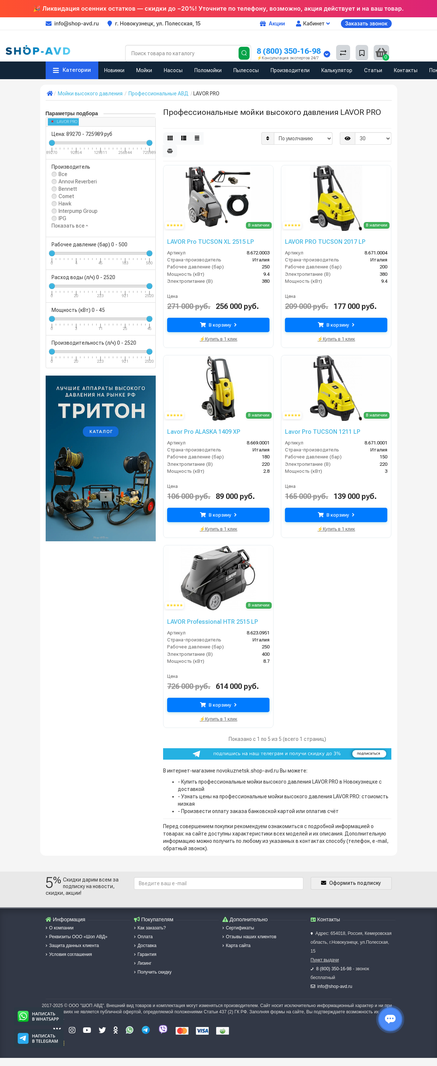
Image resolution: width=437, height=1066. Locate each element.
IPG (62, 218)
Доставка (145, 945)
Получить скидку (153, 972)
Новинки (114, 70)
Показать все (70, 226)
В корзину (218, 325)
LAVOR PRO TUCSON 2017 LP (322, 241)
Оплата (143, 936)
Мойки (144, 70)
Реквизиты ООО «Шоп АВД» (77, 936)
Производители (290, 70)
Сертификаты (238, 927)
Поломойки (208, 70)
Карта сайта (236, 945)
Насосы (173, 70)
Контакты (405, 70)
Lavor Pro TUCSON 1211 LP (319, 431)
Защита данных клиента (72, 945)
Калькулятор (336, 70)
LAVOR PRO (64, 121)
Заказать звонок (366, 23)
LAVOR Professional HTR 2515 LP (209, 621)
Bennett (68, 189)
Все (63, 174)
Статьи (373, 70)
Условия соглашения (69, 954)
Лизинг (143, 963)
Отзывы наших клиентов (249, 936)
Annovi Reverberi (78, 181)
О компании (60, 927)
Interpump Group (78, 211)
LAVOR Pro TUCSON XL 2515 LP (207, 241)
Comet (66, 196)
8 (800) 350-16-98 (289, 51)
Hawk (65, 204)
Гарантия (145, 954)
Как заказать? (150, 927)
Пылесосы (246, 70)
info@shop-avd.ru (334, 986)
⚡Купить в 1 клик (218, 338)
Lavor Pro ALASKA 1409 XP (201, 431)
